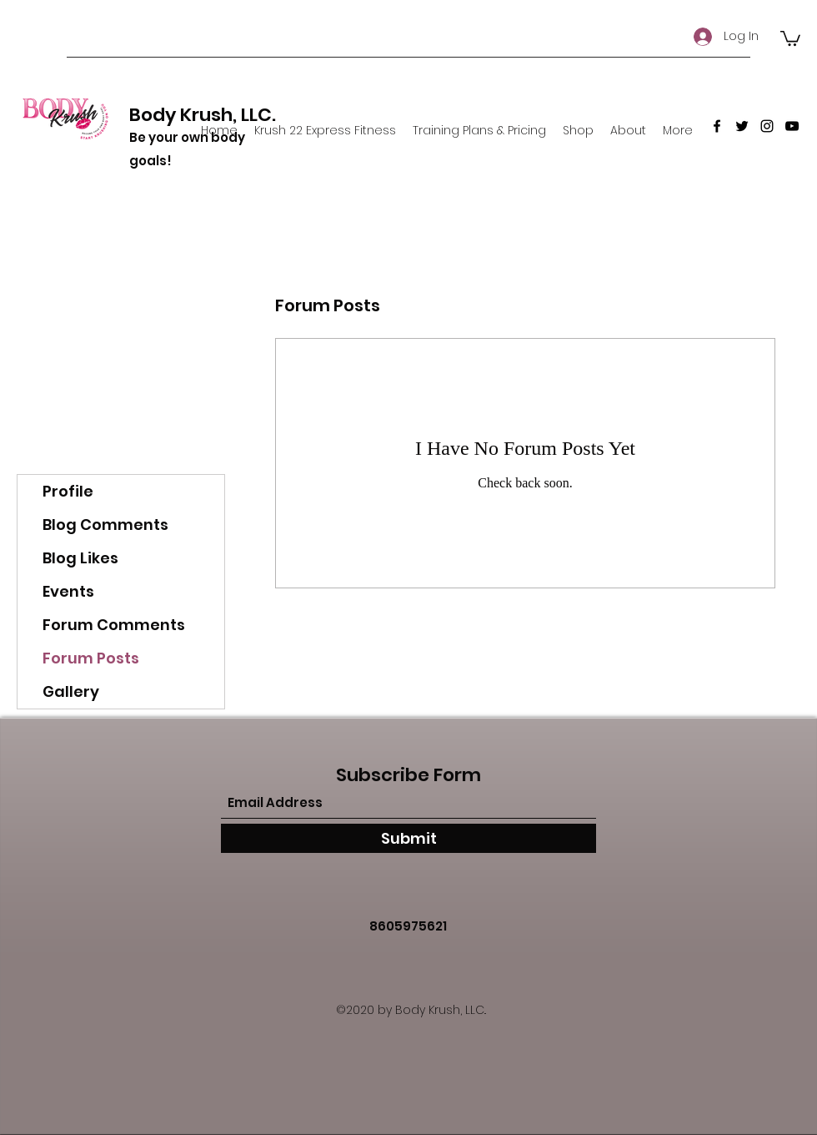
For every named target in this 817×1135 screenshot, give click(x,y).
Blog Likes (80, 557)
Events (68, 591)
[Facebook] (717, 126)
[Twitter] (742, 126)
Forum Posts (91, 658)
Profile (68, 491)
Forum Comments (114, 624)
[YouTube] (792, 126)
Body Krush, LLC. (202, 115)
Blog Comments (105, 524)
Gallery (71, 691)
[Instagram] (767, 126)
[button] (790, 37)
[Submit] (408, 838)
